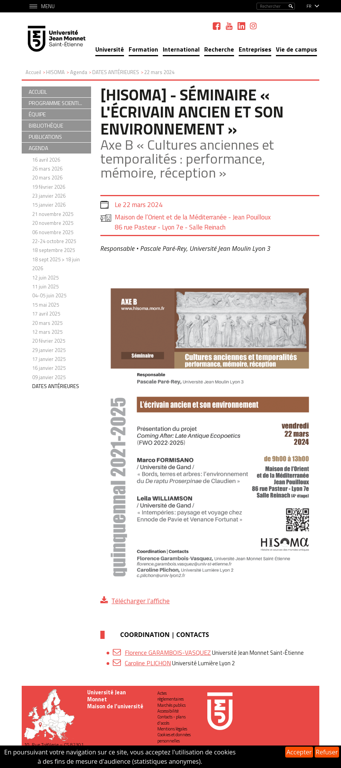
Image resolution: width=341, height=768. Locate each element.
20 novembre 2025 (52, 223)
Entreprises (255, 49)
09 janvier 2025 (48, 377)
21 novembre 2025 (52, 214)
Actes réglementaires (170, 696)
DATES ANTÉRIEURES (55, 386)
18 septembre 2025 (53, 250)
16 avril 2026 (46, 160)
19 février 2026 (48, 187)
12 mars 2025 (47, 332)
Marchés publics (171, 705)
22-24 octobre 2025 (54, 241)
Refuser (327, 752)
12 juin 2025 (45, 277)
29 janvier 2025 (48, 350)
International (181, 49)
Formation (143, 49)
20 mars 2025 (47, 323)
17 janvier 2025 (48, 359)
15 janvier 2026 (48, 205)
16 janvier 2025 (48, 368)
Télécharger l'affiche (141, 601)
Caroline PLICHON (148, 663)
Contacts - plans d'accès (171, 720)
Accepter (299, 752)
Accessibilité (168, 711)
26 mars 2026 (47, 169)
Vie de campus (296, 49)
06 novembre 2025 (52, 232)
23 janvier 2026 (48, 196)
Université (109, 49)
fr (309, 6)
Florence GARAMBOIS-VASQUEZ (168, 652)
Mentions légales (172, 729)
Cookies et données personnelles (174, 738)
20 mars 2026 (47, 177)
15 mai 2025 (45, 305)
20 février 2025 (48, 341)
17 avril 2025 (46, 314)
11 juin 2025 (45, 286)
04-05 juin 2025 (49, 295)
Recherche (219, 49)
